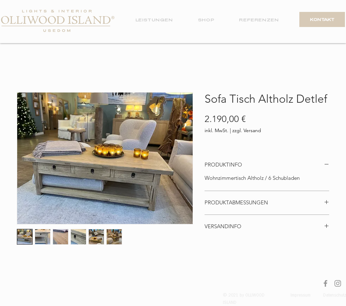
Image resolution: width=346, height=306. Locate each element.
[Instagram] (337, 283)
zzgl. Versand (246, 131)
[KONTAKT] (322, 19)
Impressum (301, 295)
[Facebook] (325, 283)
